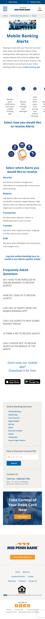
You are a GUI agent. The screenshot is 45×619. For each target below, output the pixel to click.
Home (5, 16)
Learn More (22, 517)
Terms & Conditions (33, 610)
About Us (26, 572)
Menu (5, 11)
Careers (31, 576)
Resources (12, 581)
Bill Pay (11, 424)
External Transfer (15, 431)
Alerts (10, 427)
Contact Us (33, 581)
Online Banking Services (20, 16)
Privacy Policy (19, 610)
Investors (22, 581)
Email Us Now (33, 2)
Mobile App (13, 415)
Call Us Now (11, 2)
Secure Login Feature (16, 440)
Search (14, 463)
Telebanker (13, 437)
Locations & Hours (18, 576)
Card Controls (14, 418)
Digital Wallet (13, 421)
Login (39, 9)
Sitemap (8, 610)
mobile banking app (31, 67)
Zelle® (11, 434)
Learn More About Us (22, 557)
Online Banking (14, 411)
